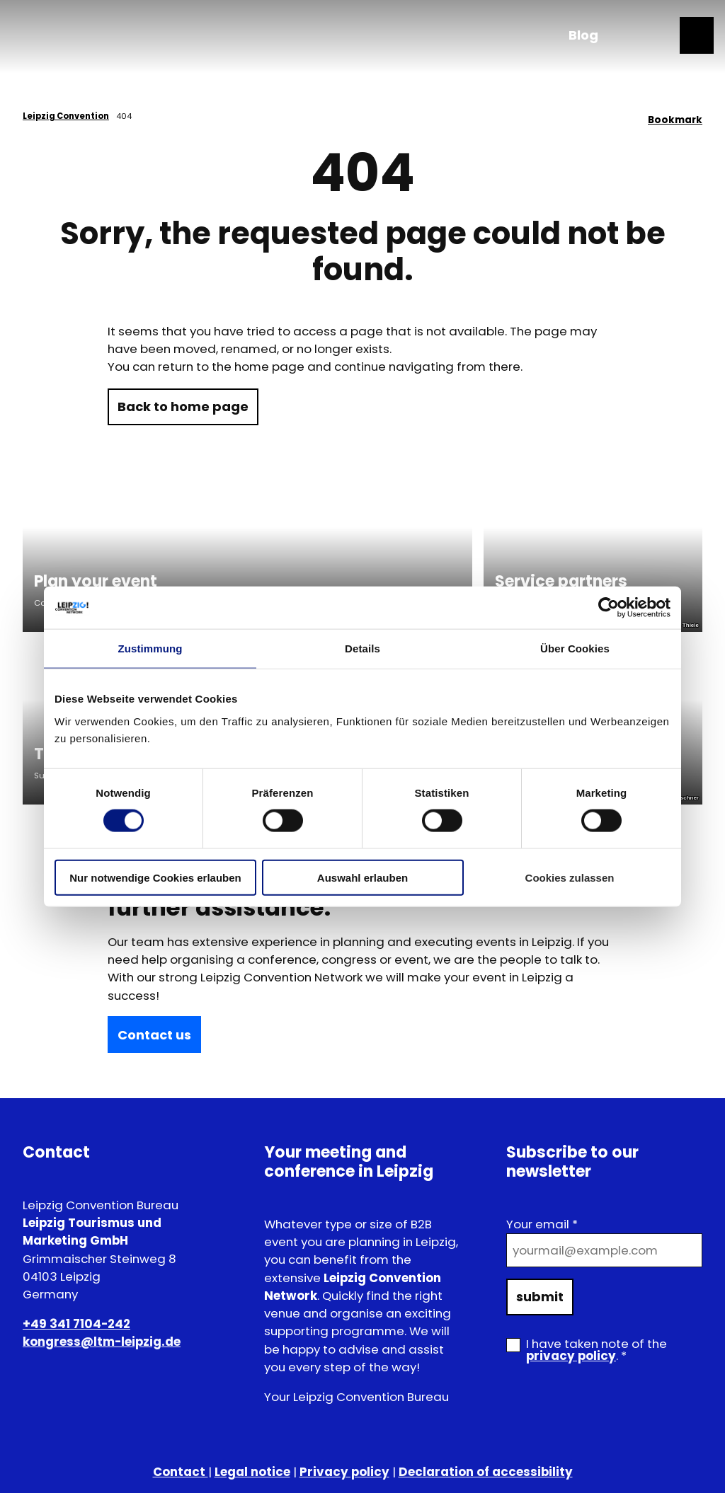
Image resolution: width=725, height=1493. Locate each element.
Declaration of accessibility (486, 1471)
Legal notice (252, 1471)
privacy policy (571, 1355)
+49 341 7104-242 (76, 1323)
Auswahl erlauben (362, 877)
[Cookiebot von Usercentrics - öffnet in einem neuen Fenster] (608, 607)
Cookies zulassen (570, 877)
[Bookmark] (675, 116)
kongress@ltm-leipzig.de (102, 1341)
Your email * (542, 1224)
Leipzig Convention (66, 116)
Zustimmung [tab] (150, 648)
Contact (180, 1471)
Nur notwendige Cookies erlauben (155, 877)
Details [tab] (362, 648)
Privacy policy (344, 1471)
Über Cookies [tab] (575, 648)
